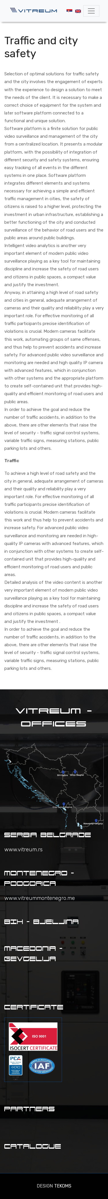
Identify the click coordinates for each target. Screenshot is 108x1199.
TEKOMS (62, 1186)
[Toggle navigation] (91, 11)
